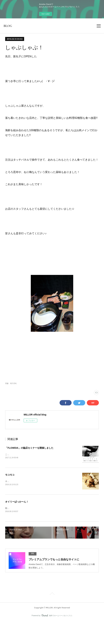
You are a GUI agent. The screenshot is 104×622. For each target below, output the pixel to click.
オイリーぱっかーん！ (16, 502)
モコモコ (9, 475)
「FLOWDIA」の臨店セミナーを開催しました (29, 448)
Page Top (52, 595)
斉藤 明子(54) (10, 383)
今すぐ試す (45, 14)
